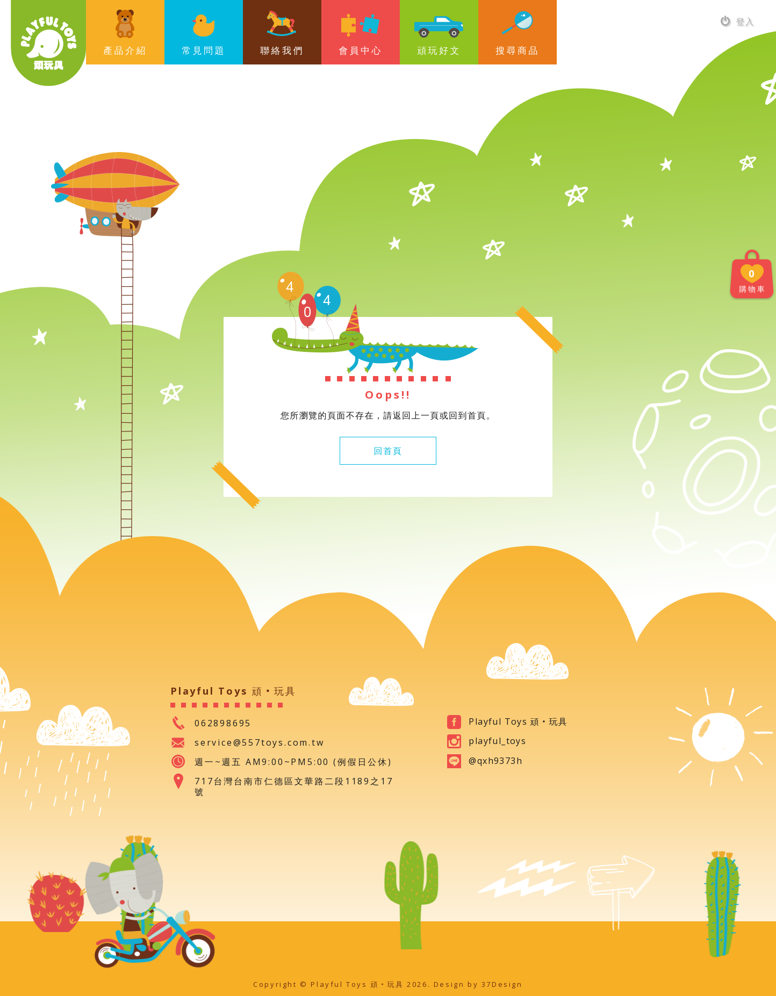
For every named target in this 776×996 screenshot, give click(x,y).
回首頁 (388, 451)
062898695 (223, 723)
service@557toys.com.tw (260, 742)
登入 (738, 21)
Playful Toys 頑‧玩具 (48, 43)
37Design (502, 984)
